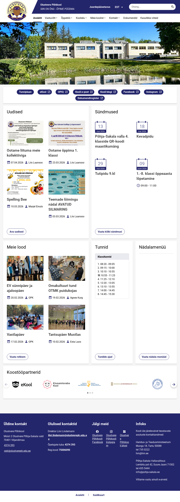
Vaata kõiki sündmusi (110, 231)
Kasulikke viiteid (149, 17)
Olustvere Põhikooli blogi (124, 438)
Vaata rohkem (17, 356)
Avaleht (37, 17)
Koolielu (81, 17)
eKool (46, 92)
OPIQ (63, 92)
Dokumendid (130, 17)
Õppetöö (67, 17)
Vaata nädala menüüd (154, 356)
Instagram (154, 92)
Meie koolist (98, 17)
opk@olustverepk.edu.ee (17, 450)
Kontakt (114, 17)
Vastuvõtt (51, 17)
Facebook (131, 92)
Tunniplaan (25, 91)
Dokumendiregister (91, 99)
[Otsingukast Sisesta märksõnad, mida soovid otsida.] (152, 7)
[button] (174, 384)
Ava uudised (16, 231)
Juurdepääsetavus (99, 6)
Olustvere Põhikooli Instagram (111, 438)
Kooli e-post (84, 92)
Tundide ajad (105, 356)
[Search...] (172, 6)
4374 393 (9, 445)
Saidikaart (98, 495)
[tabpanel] (112, 276)
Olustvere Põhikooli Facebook (97, 436)
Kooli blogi (109, 92)
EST (119, 7)
